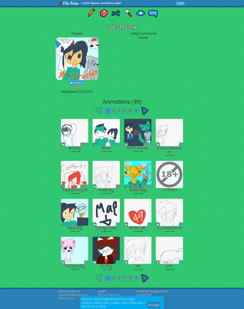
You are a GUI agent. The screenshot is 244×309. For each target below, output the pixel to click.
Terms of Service (108, 294)
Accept (154, 305)
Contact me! (143, 294)
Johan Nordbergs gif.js (73, 294)
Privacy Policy (96, 306)
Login (180, 3)
